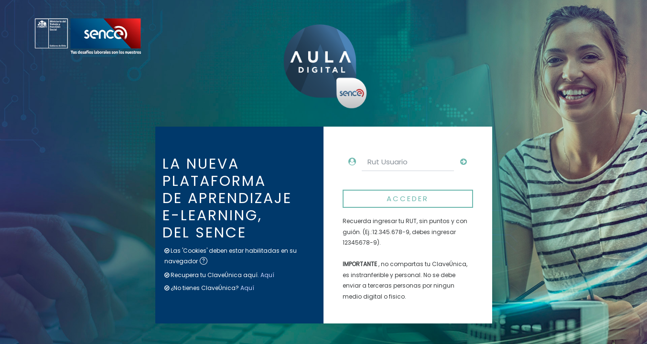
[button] (205, 262)
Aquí (267, 275)
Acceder (408, 199)
